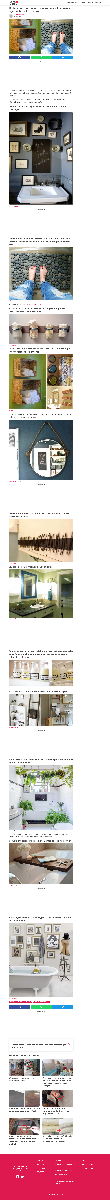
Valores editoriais (61, 1174)
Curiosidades (72, 3)
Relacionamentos (94, 3)
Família (82, 3)
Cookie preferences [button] (89, 1168)
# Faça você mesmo (41, 1002)
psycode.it (41, 1172)
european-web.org (13, 727)
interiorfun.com (13, 885)
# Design (12, 1002)
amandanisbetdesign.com (15, 206)
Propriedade (60, 1178)
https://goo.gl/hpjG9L (34, 304)
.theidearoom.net (13, 688)
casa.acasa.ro (12, 345)
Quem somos (42, 1164)
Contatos (41, 1168)
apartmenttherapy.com (15, 481)
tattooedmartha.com (14, 301)
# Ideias (21, 1002)
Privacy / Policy (87, 1164)
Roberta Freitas (20, 15)
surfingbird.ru (12, 563)
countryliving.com (13, 998)
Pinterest (11, 410)
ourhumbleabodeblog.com (16, 619)
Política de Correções (63, 1170)
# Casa (29, 1002)
